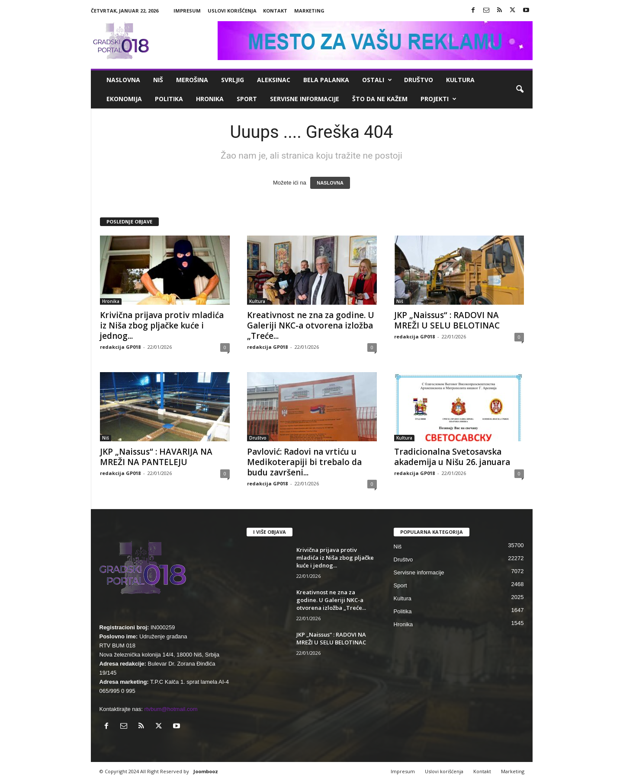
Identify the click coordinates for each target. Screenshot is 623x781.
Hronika (210, 99)
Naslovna (123, 80)
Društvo (418, 80)
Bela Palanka (326, 80)
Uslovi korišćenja (232, 10)
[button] (519, 89)
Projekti (438, 98)
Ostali (377, 79)
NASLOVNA (330, 182)
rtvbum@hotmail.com (171, 709)
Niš (158, 80)
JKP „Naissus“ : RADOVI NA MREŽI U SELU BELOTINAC (448, 320)
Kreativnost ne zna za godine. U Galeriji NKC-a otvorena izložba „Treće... (310, 325)
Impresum (187, 10)
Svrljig (232, 80)
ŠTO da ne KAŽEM (380, 99)
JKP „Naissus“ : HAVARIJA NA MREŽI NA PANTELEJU (156, 457)
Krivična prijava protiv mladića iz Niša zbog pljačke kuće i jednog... (162, 325)
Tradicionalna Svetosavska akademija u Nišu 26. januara (452, 457)
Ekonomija (124, 99)
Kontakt (275, 10)
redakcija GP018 (120, 347)
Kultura (460, 80)
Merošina (192, 80)
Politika (169, 99)
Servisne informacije (304, 99)
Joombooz (205, 771)
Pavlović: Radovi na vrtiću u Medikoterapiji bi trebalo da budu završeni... (304, 462)
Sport (247, 99)
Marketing (309, 10)
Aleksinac (273, 80)
